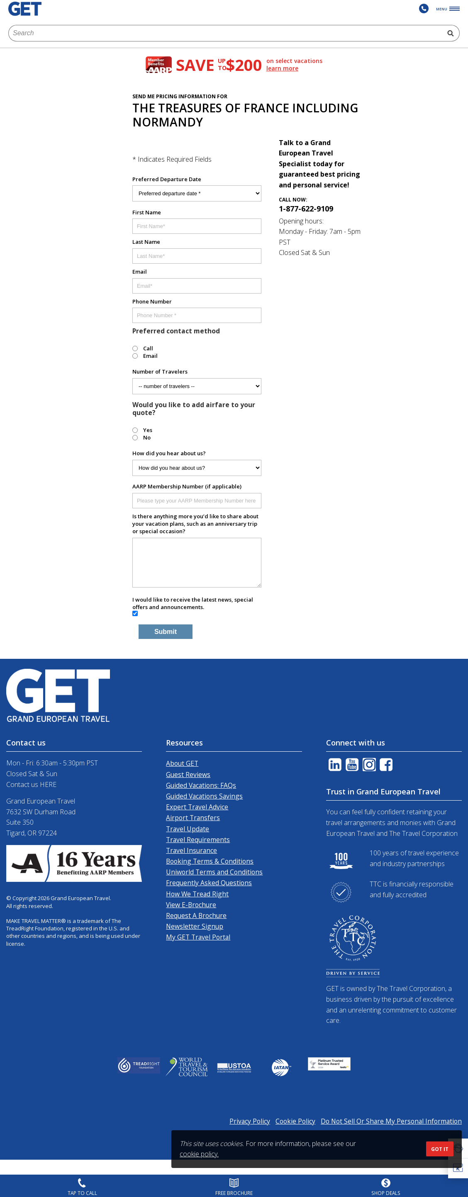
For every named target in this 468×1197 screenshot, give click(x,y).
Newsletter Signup (194, 926)
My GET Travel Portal (198, 937)
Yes (147, 430)
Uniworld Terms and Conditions (214, 872)
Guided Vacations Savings (204, 796)
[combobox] (225, 33)
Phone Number (152, 301)
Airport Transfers (193, 817)
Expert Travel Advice (197, 806)
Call (148, 348)
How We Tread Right (197, 893)
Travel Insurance (191, 850)
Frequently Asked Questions (209, 882)
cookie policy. (199, 1153)
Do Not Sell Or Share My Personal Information (391, 1121)
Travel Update (187, 828)
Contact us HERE (31, 784)
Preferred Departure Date (166, 179)
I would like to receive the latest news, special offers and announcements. (192, 603)
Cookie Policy (295, 1121)
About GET (182, 763)
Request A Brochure (196, 915)
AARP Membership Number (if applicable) (186, 486)
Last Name (146, 241)
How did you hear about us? (169, 453)
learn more (282, 68)
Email (139, 271)
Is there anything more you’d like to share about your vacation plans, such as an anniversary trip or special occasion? (195, 523)
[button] (458, 1168)
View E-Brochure (191, 904)
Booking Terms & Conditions (210, 861)
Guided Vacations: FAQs (201, 785)
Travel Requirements (198, 839)
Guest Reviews (188, 774)
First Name (146, 212)
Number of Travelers (160, 371)
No (147, 437)
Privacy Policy (249, 1121)
